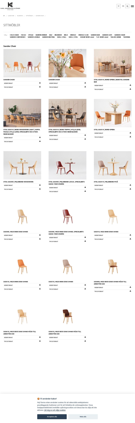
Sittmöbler (29, 15)
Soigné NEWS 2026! (87, 37)
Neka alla (83, 417)
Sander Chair (40, 15)
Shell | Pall (61, 37)
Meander (58, 35)
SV (118, 6)
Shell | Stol (73, 37)
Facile (23, 35)
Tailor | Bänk (116, 37)
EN (123, 6)
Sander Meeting (48, 37)
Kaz (50, 35)
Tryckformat (22, 87)
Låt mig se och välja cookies (55, 410)
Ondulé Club (83, 35)
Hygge (30, 35)
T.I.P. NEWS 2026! (102, 37)
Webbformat (22, 83)
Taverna (126, 37)
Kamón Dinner (41, 35)
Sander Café (107, 35)
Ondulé (73, 35)
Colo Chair (14, 35)
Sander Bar (95, 35)
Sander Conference (17, 37)
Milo (66, 35)
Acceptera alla (52, 417)
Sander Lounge (34, 37)
